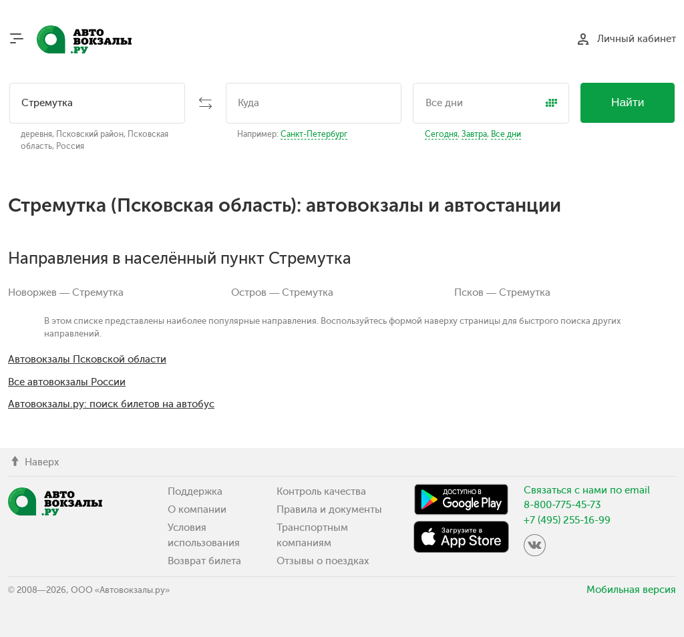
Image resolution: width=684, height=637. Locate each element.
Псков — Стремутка (502, 292)
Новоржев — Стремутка (66, 292)
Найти (628, 102)
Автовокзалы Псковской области (87, 359)
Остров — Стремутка (282, 292)
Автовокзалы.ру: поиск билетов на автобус (111, 404)
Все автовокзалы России (67, 382)
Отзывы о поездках (323, 561)
